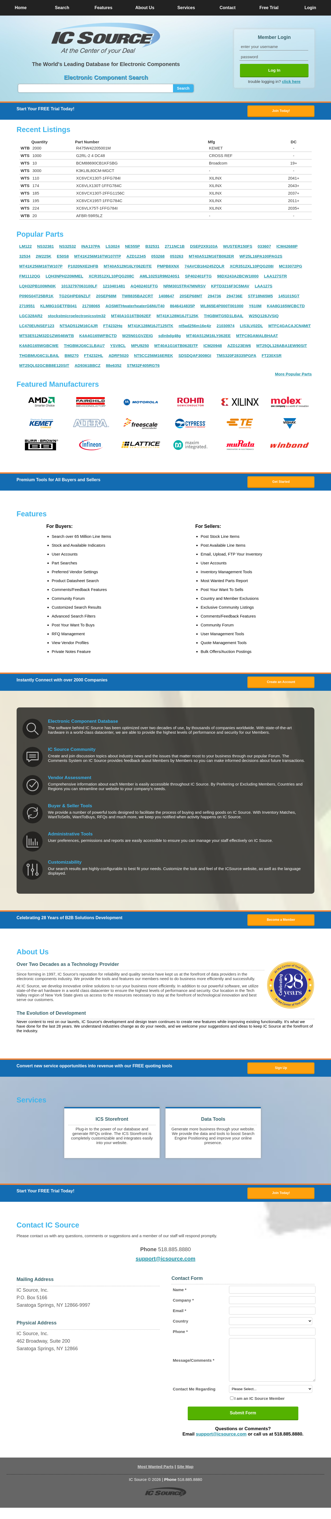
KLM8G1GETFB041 (58, 306)
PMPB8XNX (168, 266)
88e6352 (113, 366)
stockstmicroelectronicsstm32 (77, 316)
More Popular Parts (293, 374)
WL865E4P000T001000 (221, 306)
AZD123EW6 (239, 346)
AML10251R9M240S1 (159, 276)
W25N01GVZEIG (137, 336)
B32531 (152, 246)
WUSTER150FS (237, 246)
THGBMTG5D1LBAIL (223, 316)
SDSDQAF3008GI (194, 356)
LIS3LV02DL (251, 326)
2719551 (27, 306)
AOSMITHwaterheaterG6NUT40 (135, 306)
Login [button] (310, 7)
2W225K (43, 256)
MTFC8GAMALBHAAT (257, 336)
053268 (158, 256)
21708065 (91, 306)
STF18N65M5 (260, 296)
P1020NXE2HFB (83, 266)
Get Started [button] (281, 482)
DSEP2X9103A (203, 246)
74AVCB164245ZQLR (204, 266)
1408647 (166, 296)
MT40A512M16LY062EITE (128, 266)
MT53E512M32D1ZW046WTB (46, 336)
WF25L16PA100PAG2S (260, 256)
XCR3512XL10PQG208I (251, 266)
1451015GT (288, 296)
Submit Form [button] (243, 1424)
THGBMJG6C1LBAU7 (84, 346)
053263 (176, 256)
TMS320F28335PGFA (236, 356)
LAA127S (263, 286)
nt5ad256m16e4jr (195, 326)
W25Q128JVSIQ (264, 316)
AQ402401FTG (144, 286)
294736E (235, 296)
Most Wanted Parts (156, 1478)
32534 (25, 256)
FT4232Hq (112, 326)
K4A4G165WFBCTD (98, 336)
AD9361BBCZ (88, 366)
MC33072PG (290, 266)
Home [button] (21, 7)
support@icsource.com (165, 1262)
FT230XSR (271, 356)
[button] (106, 38)
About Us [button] (144, 7)
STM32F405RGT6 (143, 366)
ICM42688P (287, 246)
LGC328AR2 (31, 316)
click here (291, 81)
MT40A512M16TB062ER (211, 256)
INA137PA (90, 246)
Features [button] (103, 7)
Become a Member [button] (281, 921)
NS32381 (45, 246)
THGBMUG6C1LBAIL (39, 356)
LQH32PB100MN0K (37, 286)
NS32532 (67, 246)
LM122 (25, 246)
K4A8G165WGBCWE (39, 346)
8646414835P (182, 306)
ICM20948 (212, 346)
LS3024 (113, 246)
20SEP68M (106, 296)
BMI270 (72, 356)
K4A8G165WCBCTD (286, 306)
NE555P (132, 246)
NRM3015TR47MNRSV (184, 286)
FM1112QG (29, 276)
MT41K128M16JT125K (178, 316)
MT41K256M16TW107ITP (97, 256)
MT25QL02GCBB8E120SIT (44, 366)
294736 (214, 296)
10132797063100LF (79, 286)
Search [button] (62, 7)
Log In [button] (274, 70)
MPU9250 (140, 346)
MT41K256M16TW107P (41, 266)
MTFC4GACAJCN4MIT (289, 326)
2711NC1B (175, 246)
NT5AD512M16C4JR (79, 326)
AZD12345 (136, 256)
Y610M (255, 306)
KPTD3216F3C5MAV (230, 286)
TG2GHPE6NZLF (75, 296)
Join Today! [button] (281, 1196)
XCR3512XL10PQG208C (111, 276)
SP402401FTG (198, 276)
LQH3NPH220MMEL (64, 276)
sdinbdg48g (169, 336)
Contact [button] (228, 7)
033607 (264, 246)
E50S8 (63, 256)
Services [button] (186, 7)
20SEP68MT (190, 296)
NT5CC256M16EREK (153, 356)
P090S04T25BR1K (36, 296)
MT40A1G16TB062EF (131, 316)
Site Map (185, 1478)
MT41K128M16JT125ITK (150, 326)
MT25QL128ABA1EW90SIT (281, 346)
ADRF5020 (118, 356)
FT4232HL (93, 356)
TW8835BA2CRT (137, 296)
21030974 (226, 326)
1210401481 (114, 286)
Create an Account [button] (281, 683)
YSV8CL (118, 346)
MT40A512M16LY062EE (208, 336)
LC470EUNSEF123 (36, 326)
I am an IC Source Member (259, 1409)
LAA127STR (275, 276)
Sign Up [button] (281, 1070)
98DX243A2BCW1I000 (237, 276)
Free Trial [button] (269, 7)
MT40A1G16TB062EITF (176, 346)
